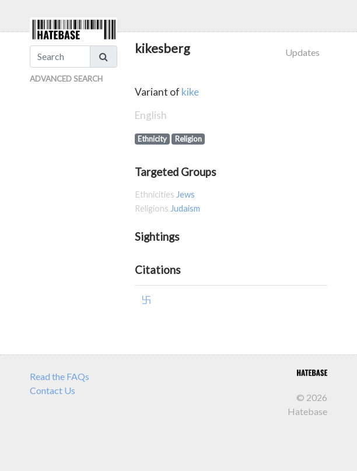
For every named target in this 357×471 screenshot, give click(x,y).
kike (190, 92)
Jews (185, 194)
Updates (302, 52)
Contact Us (52, 390)
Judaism (185, 208)
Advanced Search (66, 78)
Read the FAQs (59, 376)
